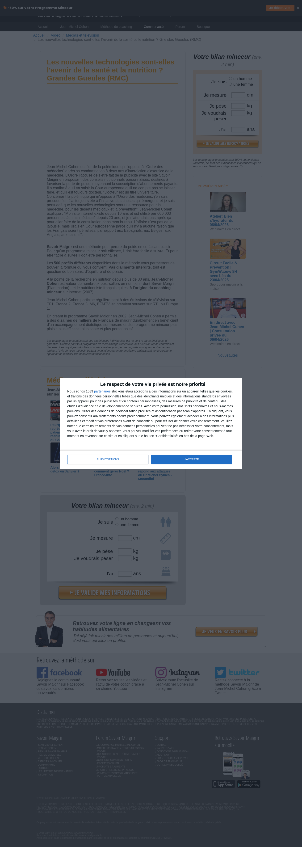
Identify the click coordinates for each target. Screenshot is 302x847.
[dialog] (151, 424)
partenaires (102, 391)
